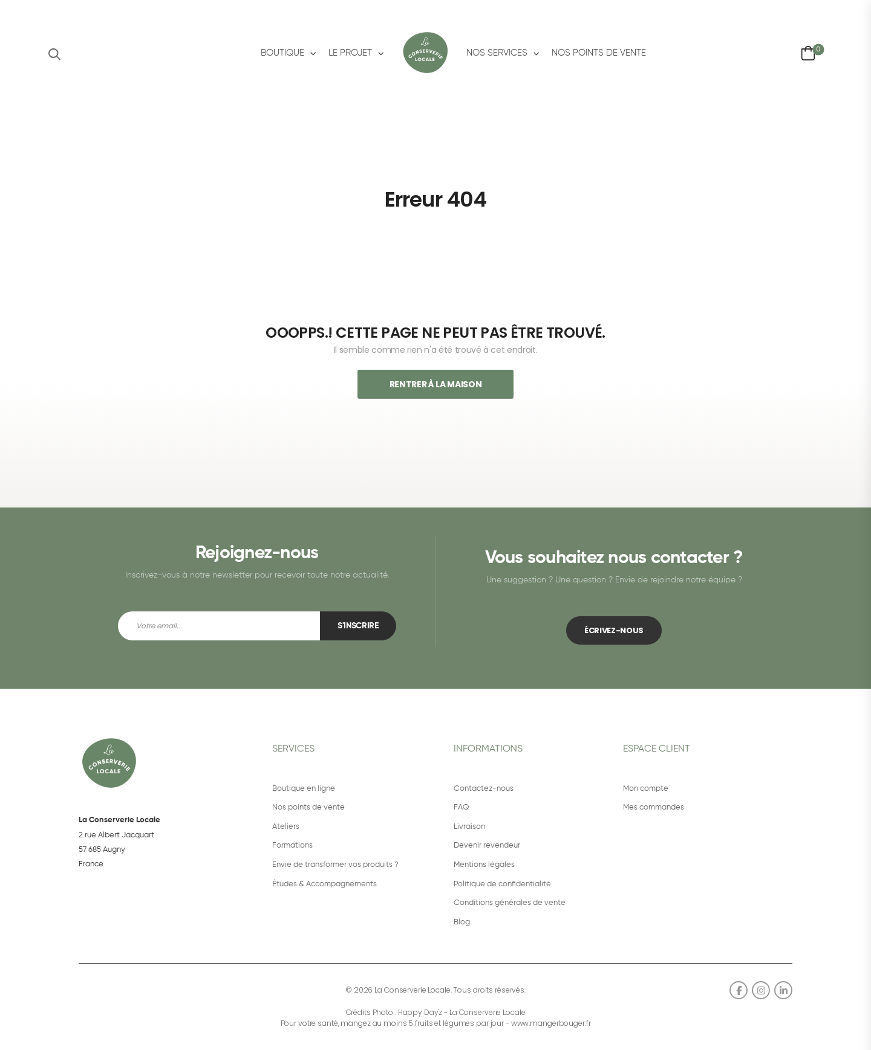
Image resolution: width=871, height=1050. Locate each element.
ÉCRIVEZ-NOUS (614, 630)
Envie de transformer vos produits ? (335, 865)
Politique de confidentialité (502, 884)
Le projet (350, 52)
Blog (462, 922)
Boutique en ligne (303, 789)
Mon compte (645, 789)
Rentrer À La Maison (435, 384)
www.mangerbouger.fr (551, 1023)
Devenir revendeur (487, 845)
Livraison (469, 827)
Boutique (282, 52)
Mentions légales (484, 865)
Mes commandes (653, 807)
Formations (292, 845)
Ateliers (285, 827)
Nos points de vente (599, 52)
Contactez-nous (484, 789)
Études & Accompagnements (324, 884)
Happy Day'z (420, 1012)
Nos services (496, 52)
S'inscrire (358, 626)
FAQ (461, 807)
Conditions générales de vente (510, 903)
